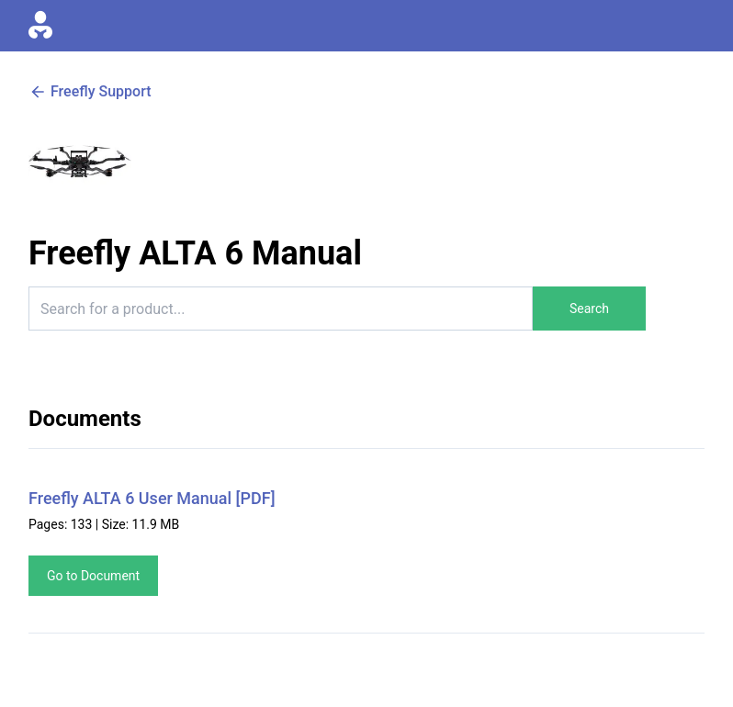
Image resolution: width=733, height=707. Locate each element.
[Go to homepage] (40, 25)
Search (589, 308)
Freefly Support (90, 92)
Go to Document (93, 575)
